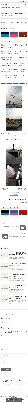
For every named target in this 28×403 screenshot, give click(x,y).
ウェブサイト (4, 361)
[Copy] (23, 35)
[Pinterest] (23, 33)
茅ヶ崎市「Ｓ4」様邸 (8, 15)
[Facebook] (14, 33)
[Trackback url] (14, 384)
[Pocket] (14, 35)
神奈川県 (18, 13)
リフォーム (23, 199)
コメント (3, 335)
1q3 (26, 202)
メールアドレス (4, 355)
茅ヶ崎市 (25, 13)
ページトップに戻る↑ (14, 192)
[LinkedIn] (5, 35)
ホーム (3, 13)
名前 (2, 349)
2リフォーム (10, 13)
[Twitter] (5, 33)
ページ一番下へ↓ (14, 195)
